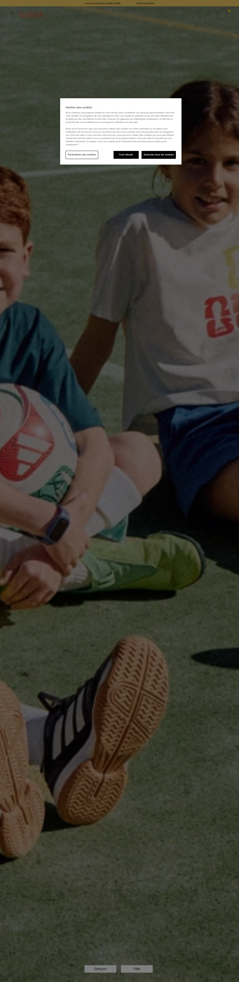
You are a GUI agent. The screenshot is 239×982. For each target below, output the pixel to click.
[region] (120, 131)
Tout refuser (126, 154)
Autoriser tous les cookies (159, 154)
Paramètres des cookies (82, 154)
